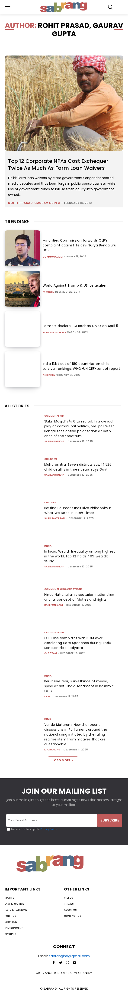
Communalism (53, 257)
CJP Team (50, 653)
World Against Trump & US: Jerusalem (75, 285)
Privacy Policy (48, 829)
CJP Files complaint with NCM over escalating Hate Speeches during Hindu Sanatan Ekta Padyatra (77, 643)
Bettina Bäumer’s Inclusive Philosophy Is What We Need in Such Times (78, 510)
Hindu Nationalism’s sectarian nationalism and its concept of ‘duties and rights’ (79, 597)
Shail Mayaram (54, 518)
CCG (47, 696)
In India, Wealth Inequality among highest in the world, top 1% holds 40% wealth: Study (79, 556)
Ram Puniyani (53, 605)
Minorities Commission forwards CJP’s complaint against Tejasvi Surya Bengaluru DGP (79, 245)
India (48, 546)
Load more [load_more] (63, 760)
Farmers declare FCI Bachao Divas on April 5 (80, 326)
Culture (50, 502)
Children (49, 375)
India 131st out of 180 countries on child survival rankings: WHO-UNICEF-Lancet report (81, 366)
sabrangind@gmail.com (69, 955)
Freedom (49, 292)
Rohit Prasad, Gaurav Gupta (34, 203)
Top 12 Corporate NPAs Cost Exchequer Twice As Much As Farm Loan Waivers (58, 164)
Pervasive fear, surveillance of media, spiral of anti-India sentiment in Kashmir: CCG (79, 686)
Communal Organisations (63, 589)
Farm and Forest (55, 332)
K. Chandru (52, 749)
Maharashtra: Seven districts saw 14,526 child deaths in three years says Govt (78, 467)
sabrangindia (54, 441)
